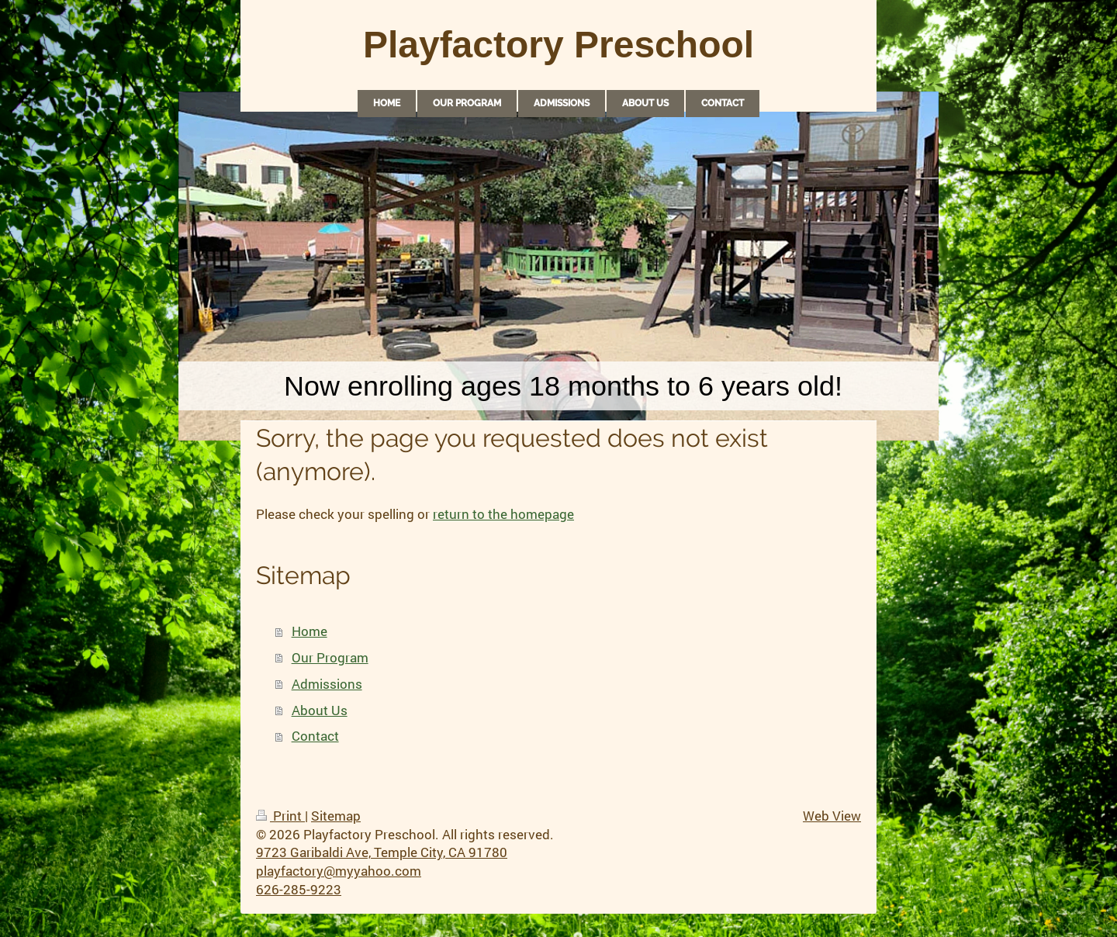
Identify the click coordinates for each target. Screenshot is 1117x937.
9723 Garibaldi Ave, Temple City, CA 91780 (381, 852)
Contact (315, 736)
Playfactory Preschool (558, 44)
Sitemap (336, 816)
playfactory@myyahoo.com (338, 871)
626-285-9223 (298, 889)
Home (309, 631)
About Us (320, 710)
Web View (832, 816)
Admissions (327, 684)
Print (280, 816)
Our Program (330, 657)
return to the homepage (503, 514)
